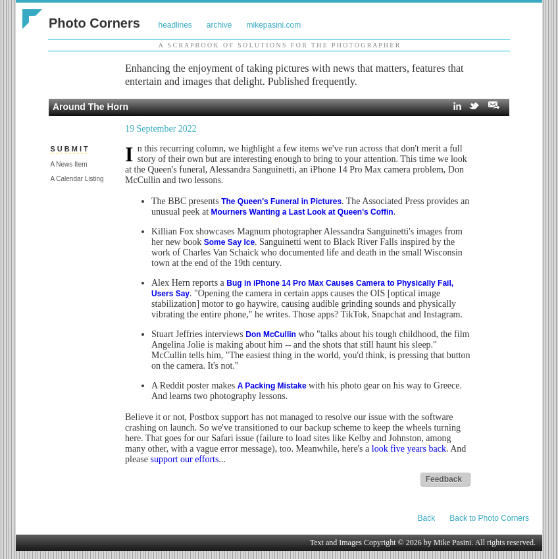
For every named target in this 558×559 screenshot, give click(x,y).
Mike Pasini (453, 542)
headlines (174, 25)
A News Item (68, 164)
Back (427, 518)
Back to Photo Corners (489, 518)
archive (219, 25)
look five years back (409, 449)
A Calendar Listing (76, 178)
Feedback (444, 479)
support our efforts (184, 459)
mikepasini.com (274, 25)
